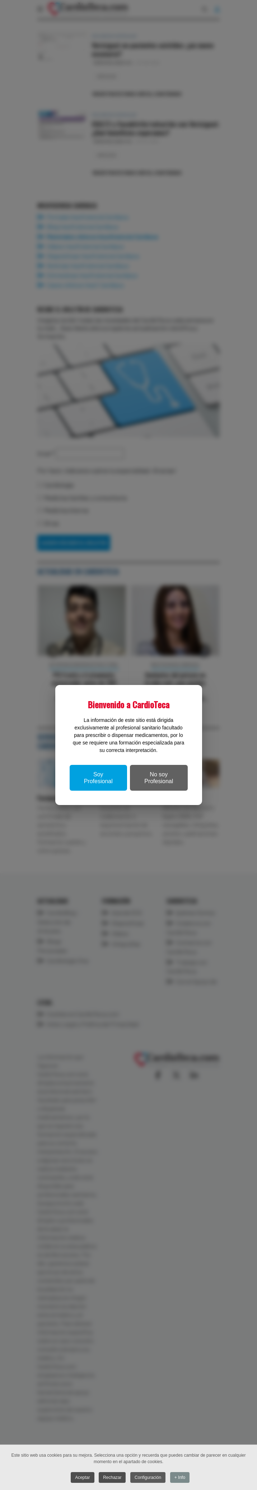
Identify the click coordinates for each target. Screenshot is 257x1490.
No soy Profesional (158, 777)
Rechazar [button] (112, 1477)
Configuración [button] (148, 1477)
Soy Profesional (98, 777)
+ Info (180, 1477)
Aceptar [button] (82, 1477)
